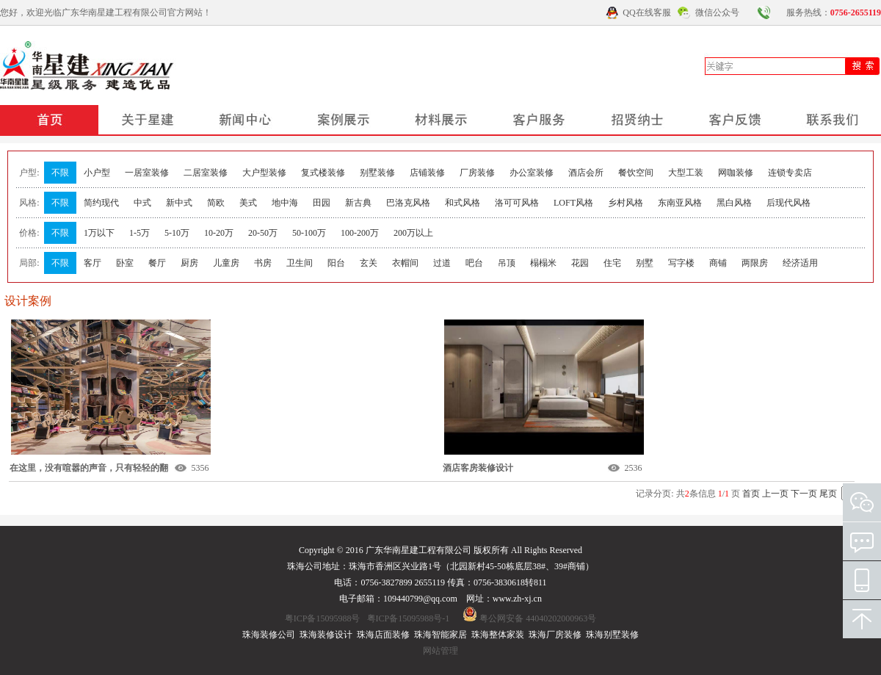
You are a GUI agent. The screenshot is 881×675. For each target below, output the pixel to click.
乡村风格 (625, 203)
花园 (580, 263)
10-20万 (218, 233)
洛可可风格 (517, 203)
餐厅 (157, 263)
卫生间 (299, 263)
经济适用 (800, 263)
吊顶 (506, 263)
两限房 (755, 263)
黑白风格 (734, 203)
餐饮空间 (635, 172)
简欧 (216, 203)
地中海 (285, 203)
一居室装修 (147, 172)
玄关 (368, 263)
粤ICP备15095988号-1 (408, 618)
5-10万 (176, 233)
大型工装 (685, 172)
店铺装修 (427, 172)
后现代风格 (788, 203)
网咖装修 (735, 172)
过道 (442, 263)
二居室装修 (206, 172)
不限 (60, 172)
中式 (142, 203)
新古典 (358, 203)
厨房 (189, 263)
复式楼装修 (323, 172)
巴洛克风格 (408, 203)
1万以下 (99, 233)
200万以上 (413, 233)
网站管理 (440, 651)
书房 (263, 263)
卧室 (125, 263)
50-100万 (309, 233)
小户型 (97, 172)
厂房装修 (477, 172)
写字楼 (681, 263)
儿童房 (226, 263)
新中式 (179, 203)
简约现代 (101, 203)
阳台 (336, 263)
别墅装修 (377, 172)
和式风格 (462, 203)
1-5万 (139, 233)
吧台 (474, 263)
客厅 (92, 263)
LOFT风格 (573, 203)
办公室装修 (532, 172)
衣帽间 (405, 263)
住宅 (612, 263)
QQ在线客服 (646, 12)
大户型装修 (264, 172)
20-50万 (263, 233)
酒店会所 (585, 172)
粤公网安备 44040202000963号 (537, 618)
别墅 (644, 263)
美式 (248, 203)
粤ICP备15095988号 (322, 618)
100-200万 (360, 233)
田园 (321, 203)
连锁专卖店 (790, 172)
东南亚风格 (680, 203)
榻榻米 (543, 263)
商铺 (718, 263)
